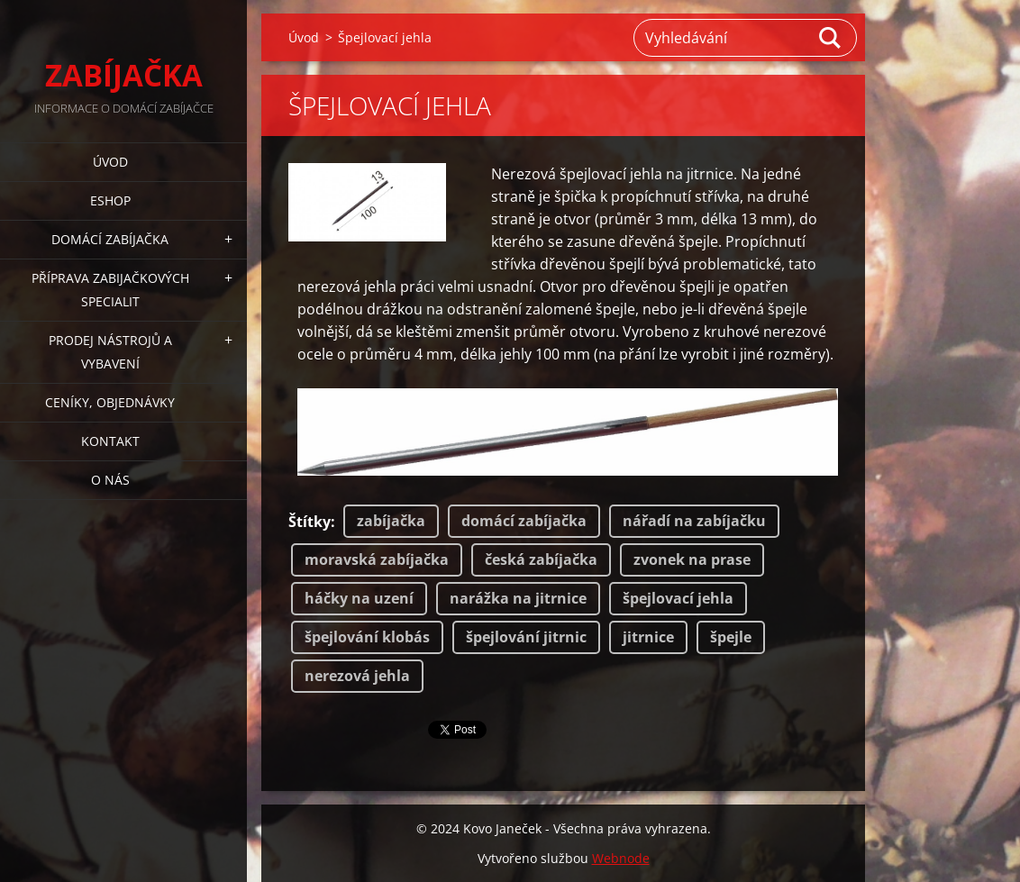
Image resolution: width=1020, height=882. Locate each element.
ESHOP (110, 200)
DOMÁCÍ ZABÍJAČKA (109, 239)
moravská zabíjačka (377, 559)
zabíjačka (391, 521)
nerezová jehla (357, 676)
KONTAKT (110, 441)
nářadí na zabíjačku (694, 521)
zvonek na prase (692, 559)
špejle (730, 637)
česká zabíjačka (541, 559)
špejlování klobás (367, 637)
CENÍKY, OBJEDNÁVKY (110, 402)
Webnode (621, 858)
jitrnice (648, 637)
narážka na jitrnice (518, 598)
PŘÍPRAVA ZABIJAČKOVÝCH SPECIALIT (110, 289)
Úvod (110, 161)
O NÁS (110, 479)
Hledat (830, 37)
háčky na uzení (359, 598)
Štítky (309, 522)
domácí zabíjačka (524, 521)
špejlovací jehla (678, 598)
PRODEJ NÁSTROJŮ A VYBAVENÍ (110, 352)
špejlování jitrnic (526, 637)
